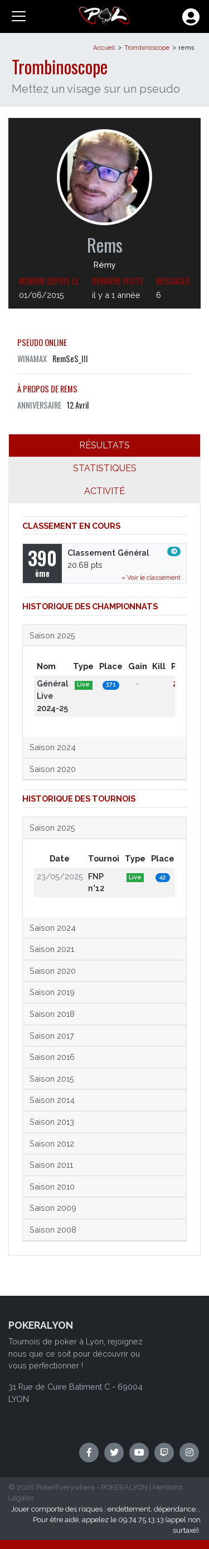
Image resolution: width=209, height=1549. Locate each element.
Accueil (104, 47)
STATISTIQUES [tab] (105, 468)
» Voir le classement (151, 577)
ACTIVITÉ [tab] (104, 491)
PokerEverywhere (65, 1487)
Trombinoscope (146, 47)
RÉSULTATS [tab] (104, 445)
